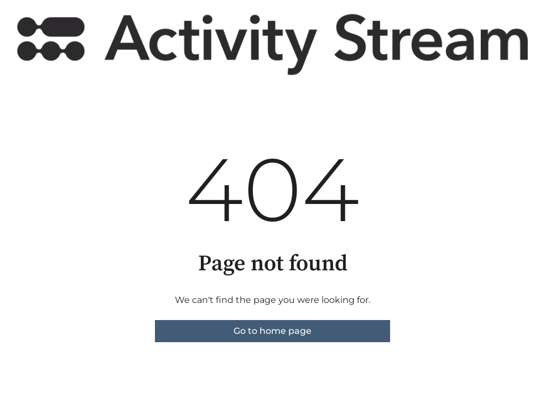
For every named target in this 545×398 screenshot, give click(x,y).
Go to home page (272, 331)
